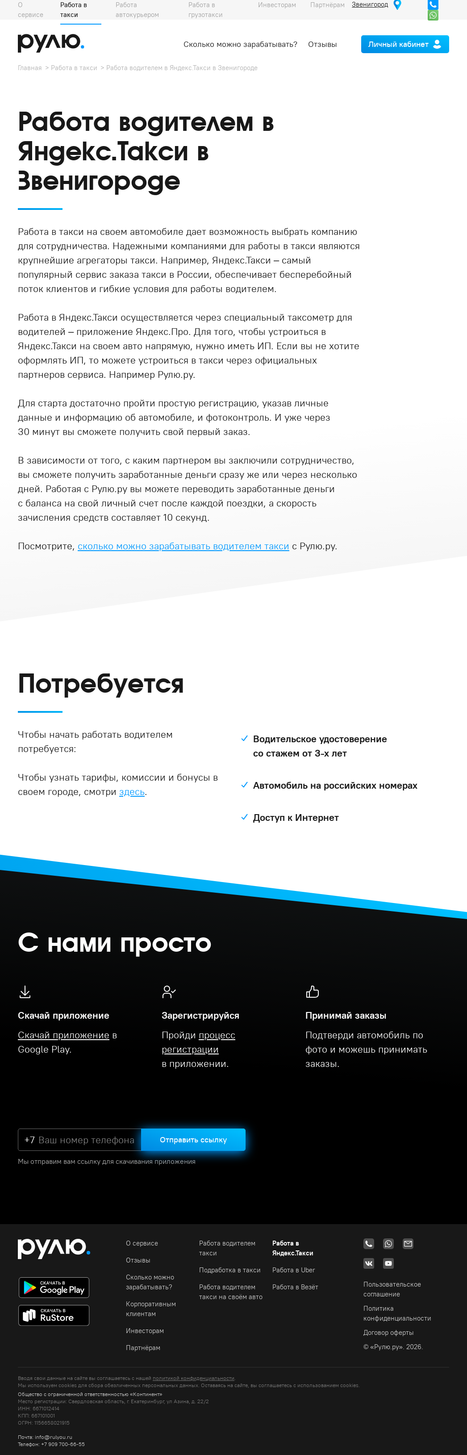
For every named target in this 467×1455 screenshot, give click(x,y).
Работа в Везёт (295, 1287)
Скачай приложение (63, 1035)
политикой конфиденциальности (193, 1378)
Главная (30, 67)
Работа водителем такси (227, 1248)
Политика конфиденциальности (397, 1313)
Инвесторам (145, 1330)
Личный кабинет (398, 44)
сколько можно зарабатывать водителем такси (183, 545)
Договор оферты (388, 1332)
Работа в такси (74, 67)
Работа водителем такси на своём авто (231, 1292)
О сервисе (142, 1243)
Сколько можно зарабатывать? (240, 44)
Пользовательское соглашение (392, 1289)
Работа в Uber (293, 1270)
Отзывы (322, 44)
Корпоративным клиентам (151, 1309)
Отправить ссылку (193, 1139)
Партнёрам (143, 1347)
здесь (132, 791)
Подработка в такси (230, 1270)
